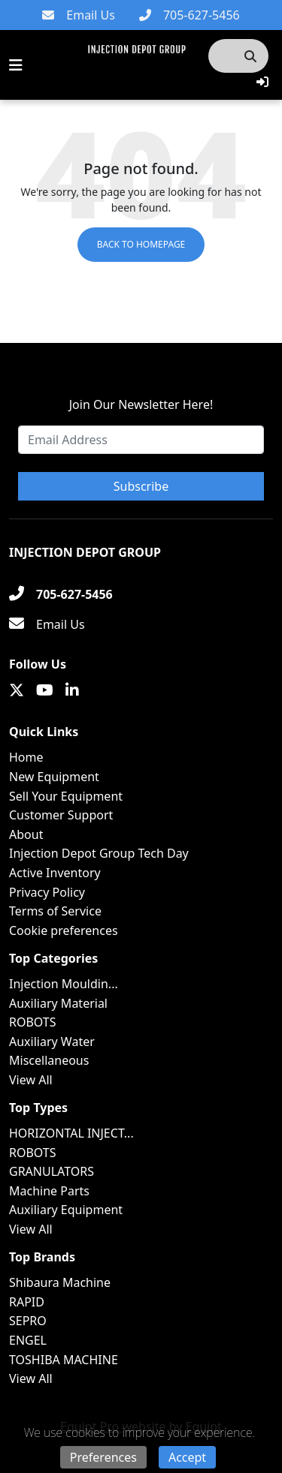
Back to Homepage (141, 244)
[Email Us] (78, 15)
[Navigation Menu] (16, 65)
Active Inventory (55, 872)
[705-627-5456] (189, 15)
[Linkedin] (72, 690)
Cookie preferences (63, 930)
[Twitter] (16, 690)
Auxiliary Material (58, 1003)
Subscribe (141, 486)
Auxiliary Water (52, 1041)
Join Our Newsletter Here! (141, 404)
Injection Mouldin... (63, 983)
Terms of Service (55, 911)
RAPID (26, 1302)
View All (31, 1080)
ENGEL (28, 1340)
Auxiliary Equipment (66, 1209)
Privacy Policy (47, 892)
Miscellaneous (49, 1060)
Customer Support (61, 815)
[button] (262, 82)
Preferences (103, 1457)
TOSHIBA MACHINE (63, 1359)
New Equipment (54, 776)
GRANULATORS (51, 1171)
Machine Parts (49, 1191)
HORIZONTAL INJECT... (71, 1133)
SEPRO (28, 1320)
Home (26, 757)
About (26, 834)
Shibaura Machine (60, 1282)
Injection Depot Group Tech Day (99, 853)
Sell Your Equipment (66, 796)
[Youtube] (44, 690)
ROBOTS (32, 1022)
